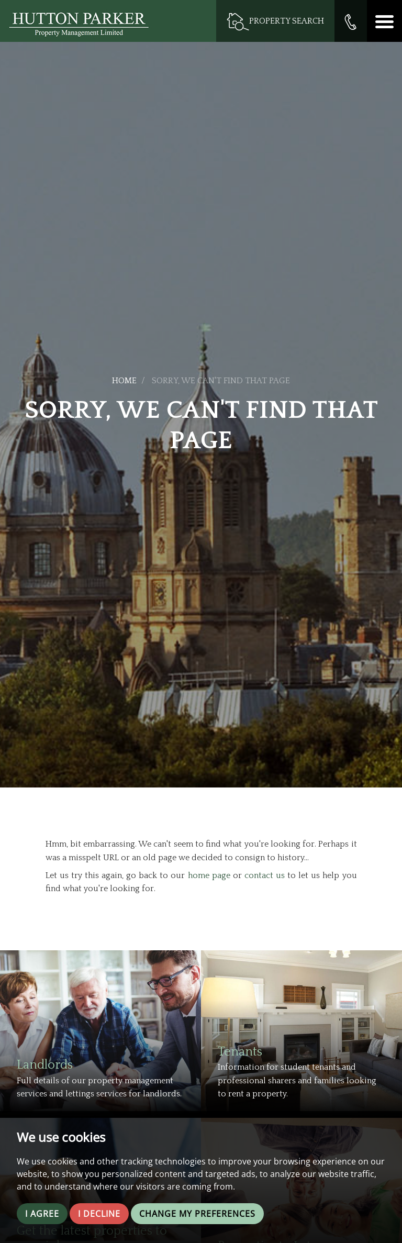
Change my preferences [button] (197, 1213)
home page (209, 875)
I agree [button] (42, 1213)
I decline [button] (99, 1213)
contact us (264, 875)
